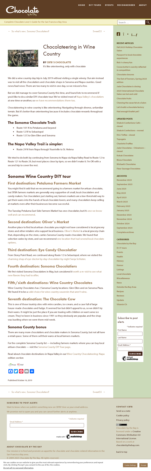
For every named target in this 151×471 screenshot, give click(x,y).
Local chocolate (124, 273)
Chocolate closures (125, 74)
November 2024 (124, 219)
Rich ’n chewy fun (124, 62)
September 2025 (124, 184)
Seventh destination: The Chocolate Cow (41, 299)
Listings (120, 269)
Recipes (120, 291)
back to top (121, 451)
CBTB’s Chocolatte (59, 62)
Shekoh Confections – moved (130, 130)
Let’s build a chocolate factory (130, 107)
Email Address (124, 345)
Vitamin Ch (122, 304)
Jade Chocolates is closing (129, 86)
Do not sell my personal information (18, 468)
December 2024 (124, 214)
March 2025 (122, 201)
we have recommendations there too (55, 100)
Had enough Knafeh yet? (128, 111)
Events (109, 5)
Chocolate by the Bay (126, 243)
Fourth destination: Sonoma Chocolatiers (42, 266)
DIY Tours (95, 5)
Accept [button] (143, 465)
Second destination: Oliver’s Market (38, 222)
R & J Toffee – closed (126, 134)
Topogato (121, 139)
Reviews (120, 295)
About (143, 5)
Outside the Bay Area (126, 286)
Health (120, 256)
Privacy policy (122, 420)
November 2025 (124, 179)
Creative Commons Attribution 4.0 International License (128, 435)
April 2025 (122, 197)
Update (120, 300)
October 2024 (123, 223)
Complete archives (125, 232)
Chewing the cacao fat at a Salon (131, 102)
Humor (120, 265)
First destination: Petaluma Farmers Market (44, 183)
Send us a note (123, 410)
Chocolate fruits (124, 98)
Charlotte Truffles (125, 143)
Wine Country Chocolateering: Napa (86, 353)
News (119, 282)
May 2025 (121, 192)
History (120, 260)
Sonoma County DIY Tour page (54, 346)
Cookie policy (122, 415)
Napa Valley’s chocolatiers (90, 96)
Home (81, 5)
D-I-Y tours (122, 247)
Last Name (122, 337)
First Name (122, 330)
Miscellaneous (123, 278)
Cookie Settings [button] (130, 465)
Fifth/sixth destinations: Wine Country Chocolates (50, 282)
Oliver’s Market (72, 231)
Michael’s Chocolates (126, 164)
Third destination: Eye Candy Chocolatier (42, 250)
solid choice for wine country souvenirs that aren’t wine (57, 291)
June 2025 (121, 188)
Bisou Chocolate (124, 159)
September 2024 (124, 227)
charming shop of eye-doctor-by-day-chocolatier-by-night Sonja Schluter (46, 259)
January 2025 (123, 210)
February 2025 (123, 206)
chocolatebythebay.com (127, 445)
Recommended (126, 5)
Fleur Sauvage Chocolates (128, 168)
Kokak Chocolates (125, 155)
